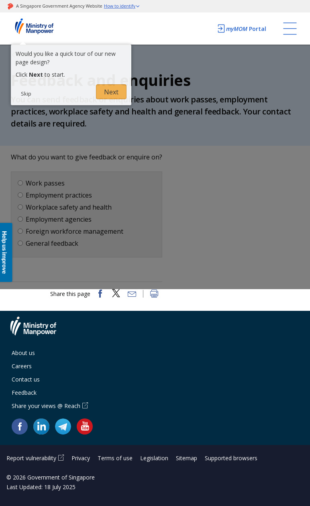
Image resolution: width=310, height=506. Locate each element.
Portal (241, 28)
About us (23, 353)
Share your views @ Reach (46, 406)
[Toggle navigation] (290, 28)
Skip (26, 93)
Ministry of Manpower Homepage (45, 28)
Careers (22, 366)
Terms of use (115, 458)
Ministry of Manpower (39, 330)
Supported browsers (231, 458)
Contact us (26, 379)
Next (111, 92)
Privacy (80, 458)
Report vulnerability (31, 458)
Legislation (154, 458)
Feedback (24, 392)
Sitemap (186, 458)
